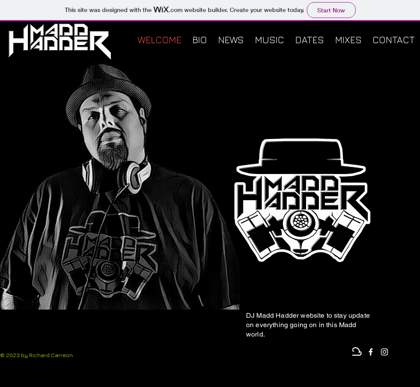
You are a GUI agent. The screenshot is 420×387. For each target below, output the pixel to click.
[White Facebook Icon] (370, 352)
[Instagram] (384, 352)
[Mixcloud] (357, 352)
